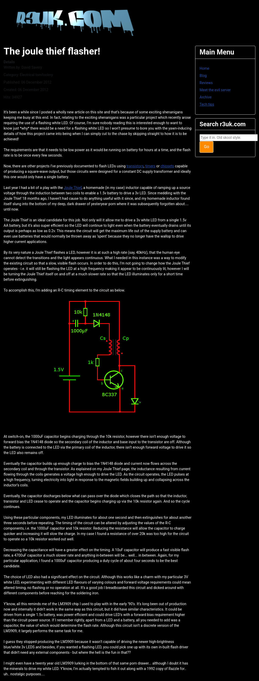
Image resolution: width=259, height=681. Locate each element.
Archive (205, 97)
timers (150, 166)
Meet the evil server (215, 90)
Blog (203, 76)
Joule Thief (73, 188)
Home (204, 68)
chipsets (167, 166)
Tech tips (207, 104)
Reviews (206, 83)
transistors (135, 166)
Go (206, 146)
